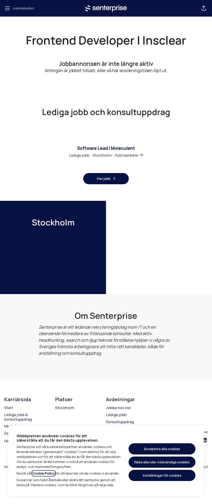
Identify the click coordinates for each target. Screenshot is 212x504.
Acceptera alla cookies (162, 449)
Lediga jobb (116, 414)
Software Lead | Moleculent (106, 148)
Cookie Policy (43, 473)
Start (8, 407)
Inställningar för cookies (162, 475)
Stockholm (64, 407)
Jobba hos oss (118, 407)
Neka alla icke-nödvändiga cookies (162, 462)
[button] (204, 8)
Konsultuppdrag (120, 421)
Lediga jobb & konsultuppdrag (18, 417)
